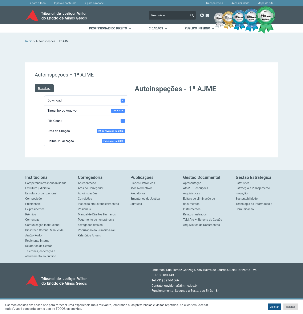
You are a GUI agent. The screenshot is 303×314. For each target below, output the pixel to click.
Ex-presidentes (35, 209)
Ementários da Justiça (145, 198)
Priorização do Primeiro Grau (97, 230)
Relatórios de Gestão (39, 245)
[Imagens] (207, 15)
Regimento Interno (37, 240)
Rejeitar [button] (290, 306)
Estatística (243, 183)
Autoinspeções (87, 193)
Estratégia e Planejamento (253, 188)
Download (44, 88)
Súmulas (136, 204)
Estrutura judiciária (37, 188)
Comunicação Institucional (42, 224)
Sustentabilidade (247, 198)
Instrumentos (192, 209)
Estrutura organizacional (41, 193)
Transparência (225, 3)
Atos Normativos (141, 188)
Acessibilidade (246, 3)
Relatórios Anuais (89, 235)
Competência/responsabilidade (45, 183)
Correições (85, 198)
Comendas (32, 219)
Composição (33, 198)
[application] (131, 28)
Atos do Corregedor (90, 188)
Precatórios (138, 193)
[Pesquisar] (192, 15)
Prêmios (30, 214)
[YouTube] (202, 15)
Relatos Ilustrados (195, 214)
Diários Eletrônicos (142, 183)
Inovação (242, 193)
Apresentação (87, 183)
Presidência (33, 204)
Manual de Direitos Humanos (97, 214)
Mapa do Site (268, 3)
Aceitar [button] (274, 306)
